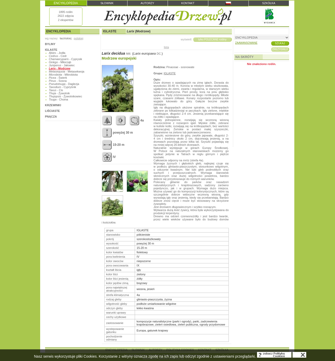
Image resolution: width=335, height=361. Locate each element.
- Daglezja (64, 83)
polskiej (78, 38)
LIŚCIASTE (52, 110)
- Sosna (58, 80)
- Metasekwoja (66, 71)
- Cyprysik (65, 59)
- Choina (58, 99)
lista (166, 47)
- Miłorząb (60, 62)
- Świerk (58, 77)
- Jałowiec (62, 65)
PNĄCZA (51, 116)
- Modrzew (59, 68)
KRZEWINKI (53, 105)
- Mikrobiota (63, 74)
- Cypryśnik (62, 87)
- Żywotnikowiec (65, 96)
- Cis (56, 90)
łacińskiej (66, 38)
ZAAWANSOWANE (246, 42)
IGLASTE (51, 49)
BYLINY (50, 44)
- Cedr (58, 55)
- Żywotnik (59, 93)
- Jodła (57, 52)
